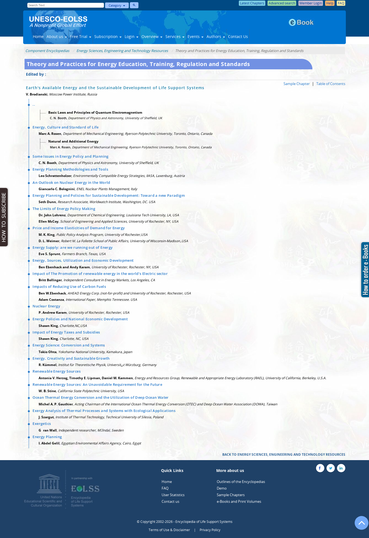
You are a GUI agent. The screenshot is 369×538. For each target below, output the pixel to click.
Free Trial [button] (80, 36)
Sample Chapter (297, 83)
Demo (222, 488)
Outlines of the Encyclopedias (241, 481)
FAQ (165, 488)
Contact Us (238, 36)
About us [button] (57, 36)
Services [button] (174, 36)
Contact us (170, 501)
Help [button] (329, 3)
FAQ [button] (341, 3)
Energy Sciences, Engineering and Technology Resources (122, 50)
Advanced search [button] (282, 3)
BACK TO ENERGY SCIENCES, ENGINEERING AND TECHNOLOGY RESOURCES (283, 454)
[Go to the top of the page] (359, 525)
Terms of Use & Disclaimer (169, 530)
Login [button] (131, 36)
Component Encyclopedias (47, 50)
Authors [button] (216, 36)
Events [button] (196, 36)
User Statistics (173, 494)
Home (38, 36)
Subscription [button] (108, 36)
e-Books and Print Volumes (239, 501)
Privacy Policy (210, 530)
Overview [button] (151, 36)
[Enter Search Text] (65, 5)
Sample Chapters (231, 494)
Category (117, 5)
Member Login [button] (311, 3)
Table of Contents (330, 83)
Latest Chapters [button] (252, 3)
